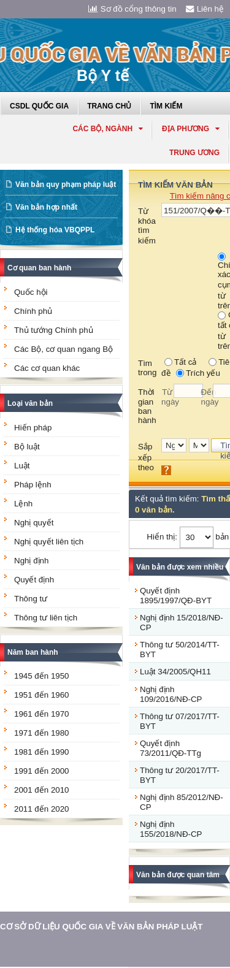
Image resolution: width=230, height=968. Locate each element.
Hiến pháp (33, 427)
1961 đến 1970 (41, 713)
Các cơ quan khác (47, 368)
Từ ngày (167, 396)
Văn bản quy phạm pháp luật (65, 184)
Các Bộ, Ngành (107, 128)
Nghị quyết (33, 522)
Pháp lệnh (33, 484)
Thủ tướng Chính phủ (53, 330)
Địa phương (191, 128)
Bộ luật (27, 446)
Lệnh (23, 503)
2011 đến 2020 (41, 809)
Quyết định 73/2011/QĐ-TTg (170, 748)
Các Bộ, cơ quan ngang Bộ (63, 349)
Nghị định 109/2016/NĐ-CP (171, 694)
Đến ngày (207, 396)
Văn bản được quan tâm (178, 875)
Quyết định (34, 579)
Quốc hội (31, 292)
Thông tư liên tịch (45, 617)
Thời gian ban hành (147, 406)
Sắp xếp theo (146, 457)
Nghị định (31, 560)
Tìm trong (147, 368)
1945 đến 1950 (41, 675)
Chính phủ (33, 311)
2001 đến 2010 (41, 790)
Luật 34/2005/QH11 (175, 671)
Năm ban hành (32, 652)
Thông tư (30, 598)
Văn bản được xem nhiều (179, 567)
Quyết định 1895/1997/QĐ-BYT (176, 595)
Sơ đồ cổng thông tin (132, 8)
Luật (22, 465)
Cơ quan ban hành (39, 268)
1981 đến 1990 (41, 751)
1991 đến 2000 (41, 771)
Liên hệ (205, 8)
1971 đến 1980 (41, 732)
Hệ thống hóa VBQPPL (54, 230)
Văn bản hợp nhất (46, 207)
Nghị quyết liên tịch (48, 541)
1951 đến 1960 (41, 694)
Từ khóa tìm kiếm (147, 226)
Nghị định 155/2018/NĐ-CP (171, 829)
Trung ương (194, 152)
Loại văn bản (30, 403)
